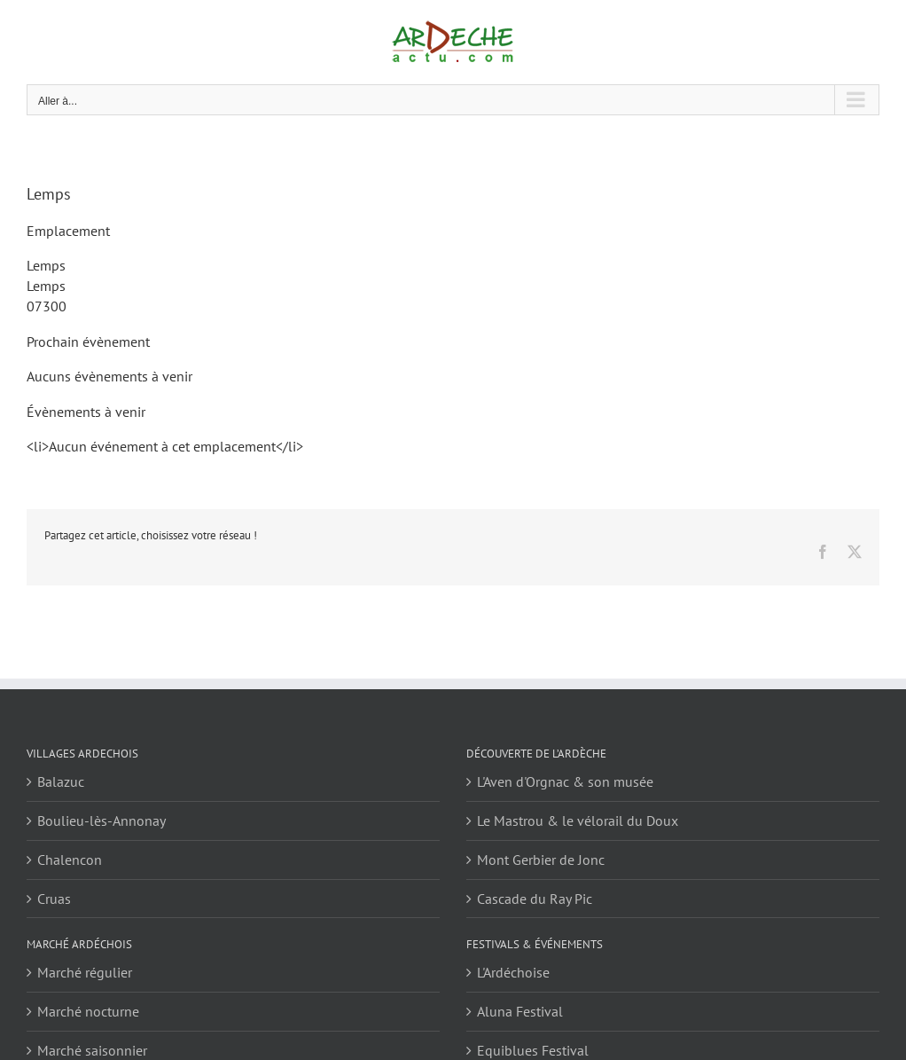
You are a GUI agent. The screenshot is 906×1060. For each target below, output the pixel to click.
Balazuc (60, 781)
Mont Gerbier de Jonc (541, 859)
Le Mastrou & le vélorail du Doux (577, 820)
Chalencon (69, 859)
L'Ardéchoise (513, 972)
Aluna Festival (520, 1011)
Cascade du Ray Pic (534, 898)
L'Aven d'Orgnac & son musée (565, 781)
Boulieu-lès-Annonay (101, 820)
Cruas (54, 898)
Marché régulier (84, 972)
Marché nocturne (88, 1011)
